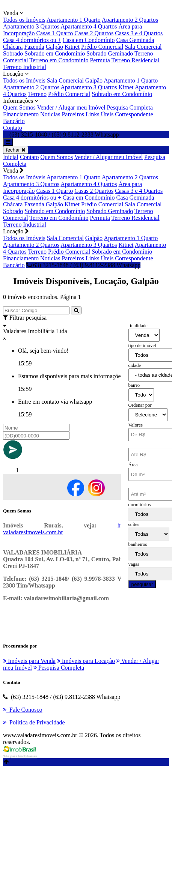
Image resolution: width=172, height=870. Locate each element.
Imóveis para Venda (29, 661)
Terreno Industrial (24, 67)
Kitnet (72, 47)
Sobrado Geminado (109, 53)
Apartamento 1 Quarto (74, 20)
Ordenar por (140, 405)
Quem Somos (19, 107)
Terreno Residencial (135, 60)
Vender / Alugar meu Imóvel (71, 107)
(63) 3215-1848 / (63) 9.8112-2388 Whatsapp (83, 265)
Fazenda (34, 47)
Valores (135, 425)
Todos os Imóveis (24, 20)
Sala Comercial (143, 47)
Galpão (54, 47)
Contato (12, 128)
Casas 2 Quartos (93, 33)
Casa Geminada (135, 40)
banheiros (137, 544)
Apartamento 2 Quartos (130, 20)
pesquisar (142, 584)
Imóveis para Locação (86, 661)
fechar (15, 150)
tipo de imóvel (142, 345)
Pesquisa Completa (130, 107)
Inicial (10, 157)
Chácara (13, 47)
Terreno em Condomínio (58, 60)
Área (133, 464)
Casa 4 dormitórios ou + (32, 40)
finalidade (138, 325)
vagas (133, 564)
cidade (134, 365)
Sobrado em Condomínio (54, 53)
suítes (133, 524)
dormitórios (139, 504)
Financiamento (21, 114)
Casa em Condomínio (89, 40)
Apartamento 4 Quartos (88, 26)
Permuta (100, 60)
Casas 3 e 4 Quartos (139, 33)
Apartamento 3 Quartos (31, 26)
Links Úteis (99, 114)
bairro (134, 385)
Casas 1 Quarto (54, 33)
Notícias (50, 114)
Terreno (37, 94)
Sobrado (13, 53)
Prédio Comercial (102, 47)
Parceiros (73, 114)
